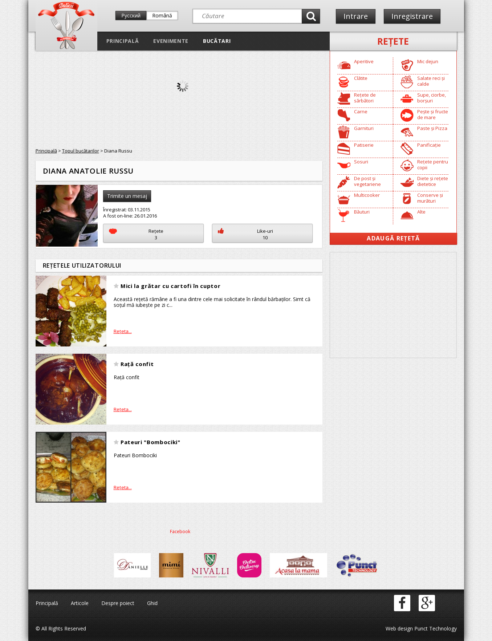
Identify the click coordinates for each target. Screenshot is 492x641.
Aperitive (364, 61)
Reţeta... (123, 331)
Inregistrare (412, 16)
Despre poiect (117, 603)
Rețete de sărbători (365, 98)
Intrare (355, 16)
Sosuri (361, 161)
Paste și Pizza (432, 128)
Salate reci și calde (431, 81)
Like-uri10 (245, 234)
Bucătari (217, 40)
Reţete (393, 41)
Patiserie (364, 145)
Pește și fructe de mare (432, 114)
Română (162, 15)
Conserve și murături (430, 198)
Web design (399, 628)
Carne (360, 111)
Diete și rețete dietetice (432, 181)
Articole (80, 603)
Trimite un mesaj (127, 195)
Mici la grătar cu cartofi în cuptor (170, 285)
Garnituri (364, 128)
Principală (122, 40)
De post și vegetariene (367, 181)
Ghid (152, 603)
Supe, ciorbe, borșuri (431, 98)
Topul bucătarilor (80, 150)
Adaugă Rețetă (393, 238)
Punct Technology (435, 628)
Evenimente (170, 40)
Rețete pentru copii (432, 164)
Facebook (180, 531)
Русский (131, 15)
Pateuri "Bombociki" (150, 442)
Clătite (360, 78)
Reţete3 (136, 234)
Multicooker (367, 195)
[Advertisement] (393, 305)
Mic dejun (427, 61)
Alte (421, 211)
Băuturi (362, 211)
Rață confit (137, 364)
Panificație (429, 145)
